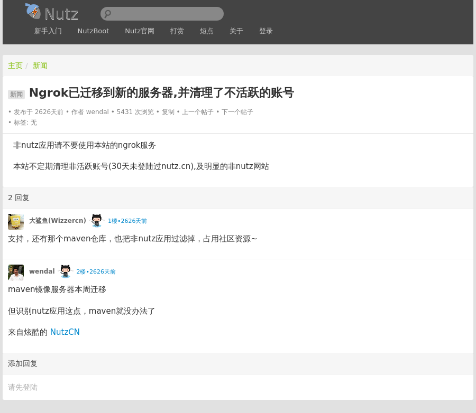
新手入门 (48, 31)
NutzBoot (93, 31)
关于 (236, 31)
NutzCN (65, 332)
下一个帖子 (237, 112)
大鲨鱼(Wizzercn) (57, 220)
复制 (168, 112)
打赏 (177, 31)
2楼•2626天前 (95, 271)
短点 (207, 31)
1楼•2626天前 (127, 221)
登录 (266, 31)
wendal (97, 112)
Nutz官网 (139, 31)
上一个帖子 (198, 112)
